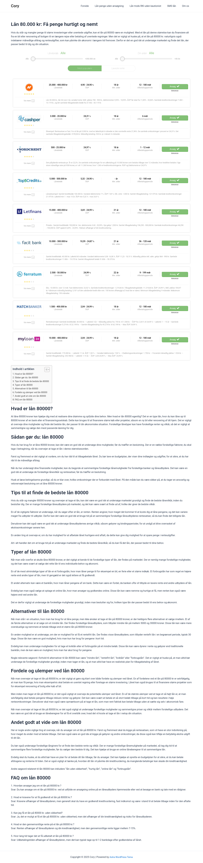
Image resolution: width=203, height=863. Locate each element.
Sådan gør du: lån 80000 (27, 377)
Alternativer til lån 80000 (27, 388)
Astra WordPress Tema (121, 857)
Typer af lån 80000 (24, 385)
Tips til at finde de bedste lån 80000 (33, 381)
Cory (15, 6)
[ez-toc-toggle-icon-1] (47, 369)
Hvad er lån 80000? (25, 374)
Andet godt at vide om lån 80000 (31, 396)
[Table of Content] (49, 369)
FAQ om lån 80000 (24, 399)
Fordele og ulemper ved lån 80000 (32, 392)
